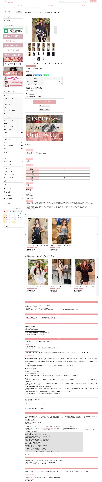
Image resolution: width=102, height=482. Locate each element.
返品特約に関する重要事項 (33, 96)
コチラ (33, 400)
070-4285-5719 (28, 423)
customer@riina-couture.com (31, 420)
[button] (26, 30)
